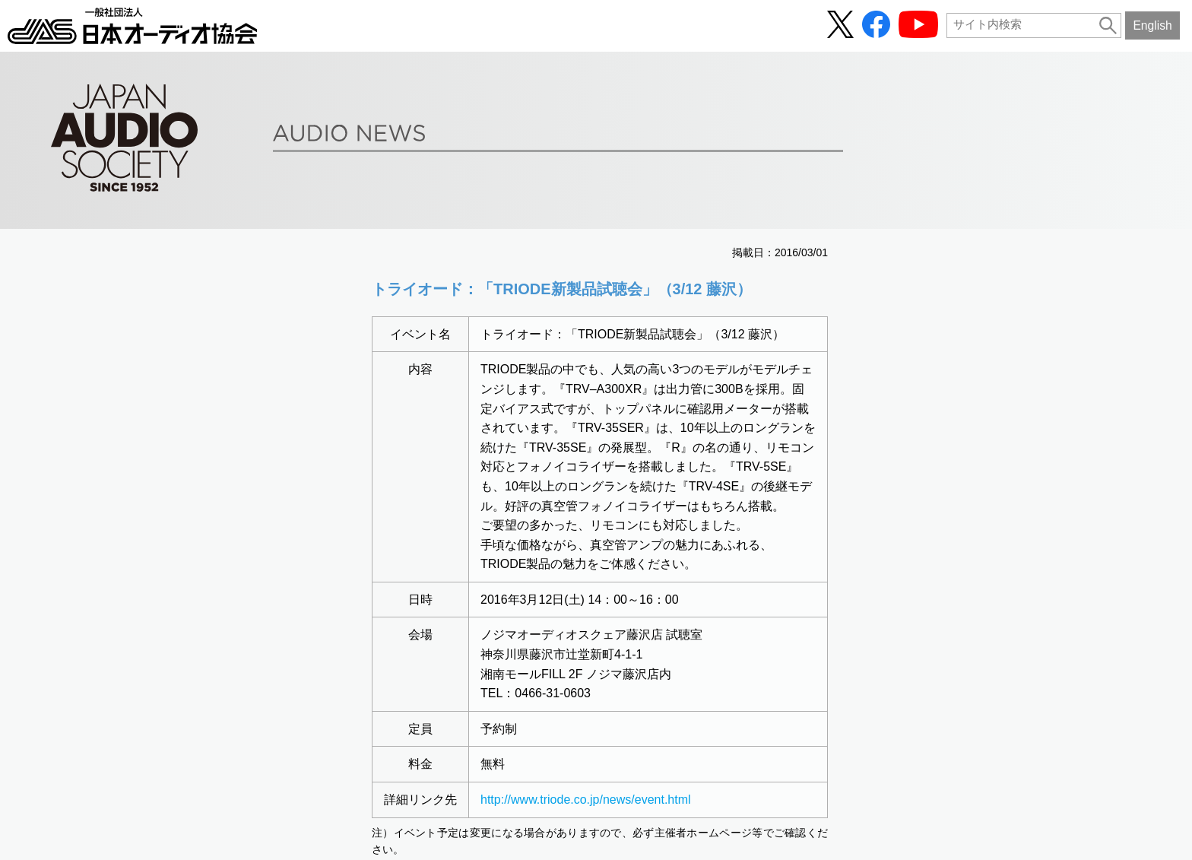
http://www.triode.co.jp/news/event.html (585, 799)
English (1152, 25)
